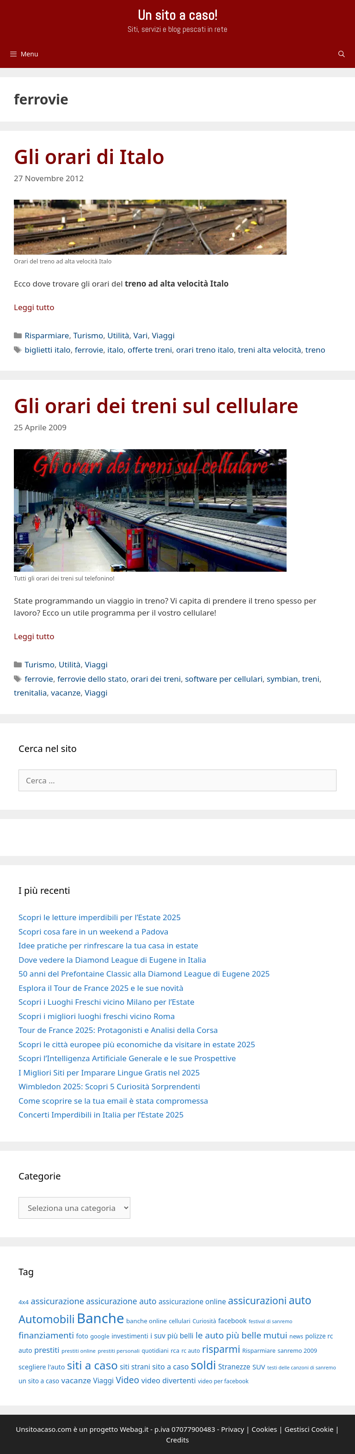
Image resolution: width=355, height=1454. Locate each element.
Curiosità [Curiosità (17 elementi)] (204, 1321)
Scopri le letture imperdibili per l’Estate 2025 (99, 917)
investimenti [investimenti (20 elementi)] (129, 1336)
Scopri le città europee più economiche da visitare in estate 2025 (136, 1044)
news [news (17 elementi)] (296, 1336)
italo (115, 349)
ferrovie (89, 349)
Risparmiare (46, 335)
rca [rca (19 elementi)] (175, 1350)
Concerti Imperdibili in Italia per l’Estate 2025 (101, 1114)
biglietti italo (47, 349)
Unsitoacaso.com (43, 1429)
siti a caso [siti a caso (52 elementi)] (92, 1365)
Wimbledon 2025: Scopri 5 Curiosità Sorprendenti (109, 1086)
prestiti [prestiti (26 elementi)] (47, 1349)
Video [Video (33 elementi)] (127, 1380)
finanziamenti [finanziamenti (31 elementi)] (46, 1335)
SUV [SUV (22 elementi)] (258, 1366)
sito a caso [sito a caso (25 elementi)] (170, 1367)
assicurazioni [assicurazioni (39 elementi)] (257, 1300)
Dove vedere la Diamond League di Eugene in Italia (112, 959)
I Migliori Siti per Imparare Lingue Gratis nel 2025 (109, 1072)
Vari (141, 335)
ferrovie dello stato (92, 678)
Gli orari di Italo (89, 156)
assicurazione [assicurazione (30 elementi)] (57, 1301)
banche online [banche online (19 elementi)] (146, 1321)
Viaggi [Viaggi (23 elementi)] (103, 1380)
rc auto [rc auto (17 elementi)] (191, 1351)
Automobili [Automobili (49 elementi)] (46, 1319)
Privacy (232, 1429)
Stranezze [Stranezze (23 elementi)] (234, 1366)
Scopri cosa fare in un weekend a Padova (93, 931)
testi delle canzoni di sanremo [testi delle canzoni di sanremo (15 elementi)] (301, 1367)
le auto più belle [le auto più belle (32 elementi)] (228, 1335)
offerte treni (150, 349)
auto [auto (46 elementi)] (300, 1300)
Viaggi (163, 335)
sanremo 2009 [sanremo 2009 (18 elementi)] (297, 1350)
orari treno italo (205, 349)
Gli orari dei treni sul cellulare (156, 405)
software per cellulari (224, 678)
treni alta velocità (269, 349)
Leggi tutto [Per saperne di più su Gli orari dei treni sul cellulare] (34, 636)
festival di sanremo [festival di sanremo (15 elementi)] (271, 1321)
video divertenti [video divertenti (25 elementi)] (168, 1380)
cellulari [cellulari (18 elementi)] (179, 1321)
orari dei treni (156, 678)
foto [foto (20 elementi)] (82, 1336)
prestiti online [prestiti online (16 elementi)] (78, 1350)
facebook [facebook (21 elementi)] (232, 1320)
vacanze (65, 692)
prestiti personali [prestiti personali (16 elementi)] (119, 1350)
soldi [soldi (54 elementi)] (203, 1365)
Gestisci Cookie (308, 1429)
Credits (177, 1439)
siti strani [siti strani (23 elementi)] (135, 1366)
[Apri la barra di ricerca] (341, 54)
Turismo (88, 335)
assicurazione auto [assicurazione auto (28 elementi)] (121, 1301)
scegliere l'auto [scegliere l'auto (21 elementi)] (41, 1366)
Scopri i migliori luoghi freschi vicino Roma (96, 1016)
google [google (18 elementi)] (100, 1336)
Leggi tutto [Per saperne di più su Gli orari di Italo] (34, 307)
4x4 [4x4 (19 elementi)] (23, 1302)
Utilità (118, 335)
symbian (282, 678)
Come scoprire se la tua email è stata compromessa (113, 1100)
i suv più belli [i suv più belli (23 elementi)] (171, 1335)
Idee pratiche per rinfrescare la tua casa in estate (108, 945)
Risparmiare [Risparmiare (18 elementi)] (258, 1350)
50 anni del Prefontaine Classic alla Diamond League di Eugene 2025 (144, 973)
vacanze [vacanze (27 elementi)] (76, 1380)
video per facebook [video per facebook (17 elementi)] (223, 1381)
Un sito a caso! (177, 15)
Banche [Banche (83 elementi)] (100, 1318)
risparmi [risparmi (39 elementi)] (221, 1349)
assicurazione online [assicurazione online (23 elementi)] (192, 1301)
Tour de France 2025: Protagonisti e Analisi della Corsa (118, 1030)
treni (310, 678)
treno (315, 349)
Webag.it (134, 1429)
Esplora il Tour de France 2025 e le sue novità (101, 988)
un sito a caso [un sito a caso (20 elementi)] (38, 1380)
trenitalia (30, 692)
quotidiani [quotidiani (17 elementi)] (154, 1351)
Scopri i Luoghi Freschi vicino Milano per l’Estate (106, 1001)
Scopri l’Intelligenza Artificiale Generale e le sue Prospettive (127, 1058)
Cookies (264, 1429)
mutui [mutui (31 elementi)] (275, 1335)
